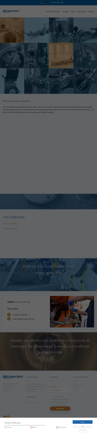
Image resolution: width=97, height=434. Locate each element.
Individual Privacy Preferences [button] (82, 429)
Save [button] (83, 426)
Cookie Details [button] (79, 431)
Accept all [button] (83, 421)
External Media (62, 427)
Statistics (34, 427)
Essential (9, 427)
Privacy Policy (83, 431)
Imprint (87, 431)
